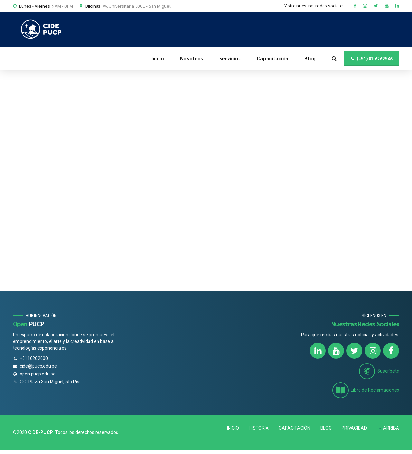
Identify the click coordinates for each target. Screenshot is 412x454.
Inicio (157, 58)
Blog (310, 58)
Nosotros (191, 58)
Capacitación (272, 58)
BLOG (326, 427)
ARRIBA (391, 427)
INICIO (233, 427)
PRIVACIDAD (354, 427)
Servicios (230, 58)
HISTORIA (259, 427)
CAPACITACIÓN (294, 427)
